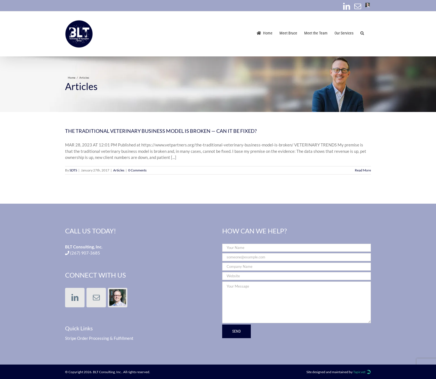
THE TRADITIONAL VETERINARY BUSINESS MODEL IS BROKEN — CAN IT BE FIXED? (161, 131)
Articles (118, 170)
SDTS (73, 170)
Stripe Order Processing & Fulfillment (99, 338)
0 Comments (137, 170)
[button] (362, 32)
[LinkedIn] (75, 297)
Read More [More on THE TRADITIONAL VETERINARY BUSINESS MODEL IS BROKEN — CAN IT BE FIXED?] (363, 170)
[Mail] (96, 297)
